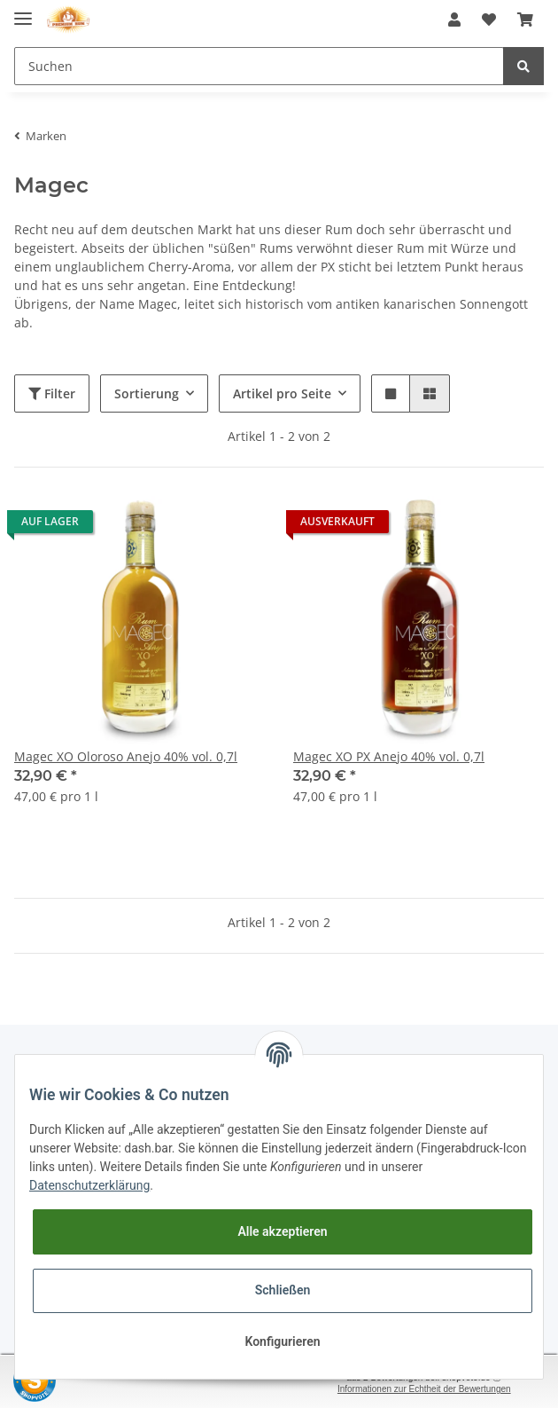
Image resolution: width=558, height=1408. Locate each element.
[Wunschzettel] (489, 19)
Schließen (283, 1290)
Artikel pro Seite (282, 393)
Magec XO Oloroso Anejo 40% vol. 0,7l (125, 756)
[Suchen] (259, 66)
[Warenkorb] (525, 19)
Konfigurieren (282, 1341)
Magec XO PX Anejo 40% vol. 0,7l (388, 756)
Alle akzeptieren (282, 1231)
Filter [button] (51, 393)
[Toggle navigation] (23, 11)
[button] (454, 19)
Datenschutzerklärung (89, 1185)
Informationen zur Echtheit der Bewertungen (424, 1389)
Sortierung (146, 393)
